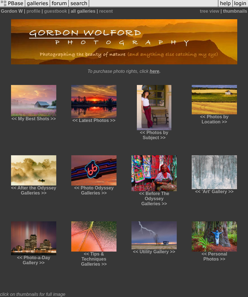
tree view (209, 11)
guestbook (55, 11)
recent (106, 11)
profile (33, 11)
